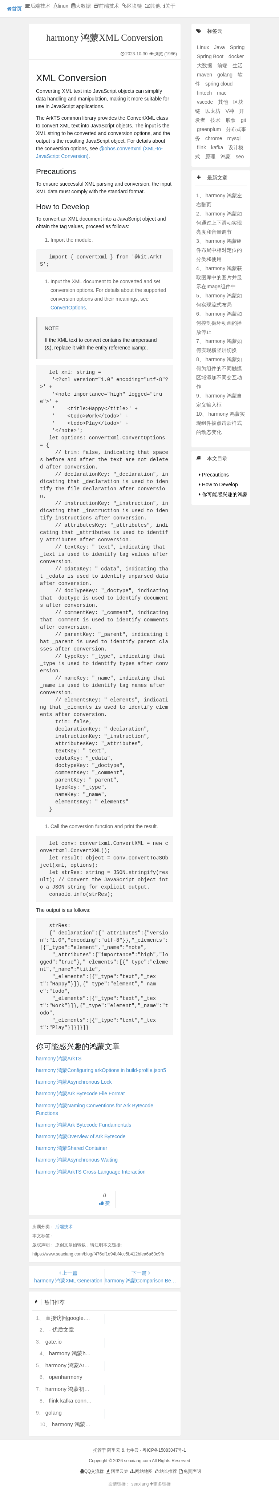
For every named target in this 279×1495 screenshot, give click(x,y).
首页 (14, 9)
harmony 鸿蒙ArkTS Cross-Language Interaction (91, 1172)
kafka (218, 147)
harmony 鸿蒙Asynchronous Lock (74, 1082)
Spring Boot (211, 56)
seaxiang (140, 1484)
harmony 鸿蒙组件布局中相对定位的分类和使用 (219, 250)
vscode (205, 102)
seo (240, 156)
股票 (231, 120)
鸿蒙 (226, 156)
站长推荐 (165, 1471)
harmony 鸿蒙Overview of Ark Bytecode (81, 1136)
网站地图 (140, 1471)
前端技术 (106, 6)
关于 (169, 6)
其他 (153, 6)
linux (60, 6)
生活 (237, 65)
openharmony (65, 1377)
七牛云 (132, 1450)
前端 (223, 65)
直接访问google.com (70, 1318)
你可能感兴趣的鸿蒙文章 (228, 494)
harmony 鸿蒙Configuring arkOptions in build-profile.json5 (101, 1070)
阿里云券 (116, 1471)
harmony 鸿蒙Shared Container (71, 1148)
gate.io (53, 1341)
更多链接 (160, 1484)
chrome (214, 138)
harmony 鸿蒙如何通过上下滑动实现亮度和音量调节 (219, 223)
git (243, 120)
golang (53, 1412)
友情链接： (119, 1484)
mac (221, 93)
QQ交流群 (92, 1471)
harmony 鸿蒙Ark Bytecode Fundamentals (83, 1125)
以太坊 (213, 111)
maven (205, 75)
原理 (211, 156)
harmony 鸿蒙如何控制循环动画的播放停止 (219, 323)
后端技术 (37, 6)
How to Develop (218, 484)
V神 (230, 111)
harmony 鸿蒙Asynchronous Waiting (77, 1160)
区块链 (132, 6)
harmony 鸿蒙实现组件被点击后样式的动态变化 (220, 423)
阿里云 (113, 1450)
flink (202, 147)
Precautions (214, 475)
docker (236, 56)
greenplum (209, 129)
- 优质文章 (61, 1329)
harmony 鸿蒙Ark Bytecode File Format (80, 1093)
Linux (203, 47)
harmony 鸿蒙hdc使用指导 (81, 1353)
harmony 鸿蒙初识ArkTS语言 (80, 1389)
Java (220, 47)
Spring (237, 47)
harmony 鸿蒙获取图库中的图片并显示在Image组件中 (219, 277)
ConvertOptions (68, 308)
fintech (205, 93)
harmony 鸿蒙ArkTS (58, 1058)
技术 (216, 120)
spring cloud (219, 84)
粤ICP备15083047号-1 (164, 1450)
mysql (233, 138)
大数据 (81, 6)
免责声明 (189, 1471)
